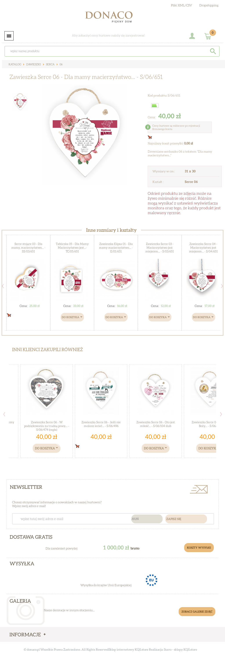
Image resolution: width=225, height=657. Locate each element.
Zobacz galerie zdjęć (196, 611)
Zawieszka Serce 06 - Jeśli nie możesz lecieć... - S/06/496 (101, 424)
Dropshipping (208, 5)
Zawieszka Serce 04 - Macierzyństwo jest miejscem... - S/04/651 (203, 247)
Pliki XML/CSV (181, 5)
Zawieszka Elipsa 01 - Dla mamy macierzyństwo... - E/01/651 (116, 247)
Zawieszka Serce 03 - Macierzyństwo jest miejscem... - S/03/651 (159, 247)
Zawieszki (32, 64)
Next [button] (222, 286)
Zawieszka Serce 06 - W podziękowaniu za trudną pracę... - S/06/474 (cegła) (47, 425)
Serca (49, 64)
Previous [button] (3, 286)
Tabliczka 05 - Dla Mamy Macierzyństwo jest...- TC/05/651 (72, 247)
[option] (85, 134)
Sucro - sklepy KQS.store (180, 649)
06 (60, 64)
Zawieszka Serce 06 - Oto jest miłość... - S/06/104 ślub (155, 424)
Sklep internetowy (121, 649)
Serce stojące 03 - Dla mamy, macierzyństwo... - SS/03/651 (28, 247)
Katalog (15, 64)
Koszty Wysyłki (199, 547)
